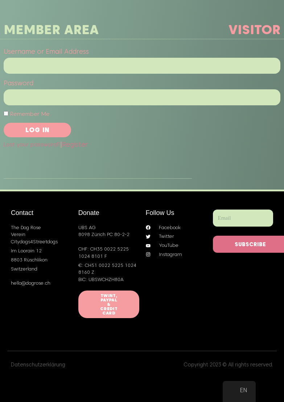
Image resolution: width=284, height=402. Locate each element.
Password (18, 83)
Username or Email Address (46, 51)
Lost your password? (32, 144)
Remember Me (27, 113)
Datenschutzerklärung (38, 364)
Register (75, 144)
